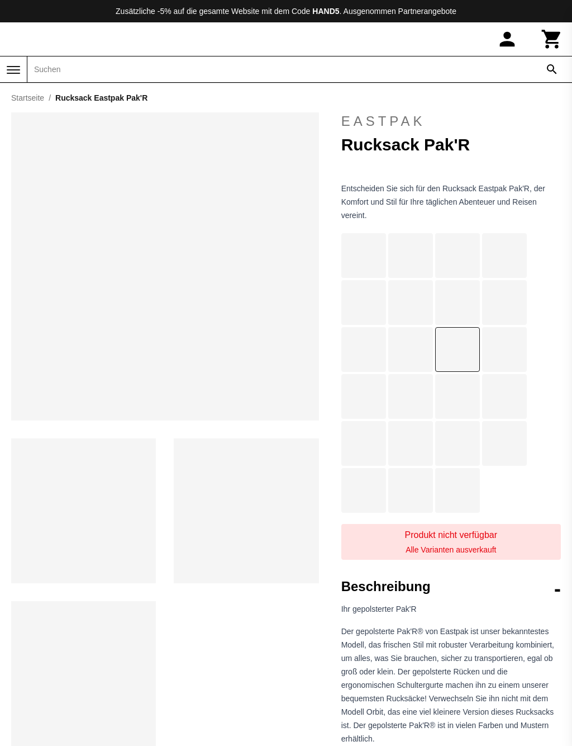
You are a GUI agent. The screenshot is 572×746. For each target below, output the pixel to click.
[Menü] (13, 69)
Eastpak (451, 121)
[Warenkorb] (552, 39)
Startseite (27, 97)
